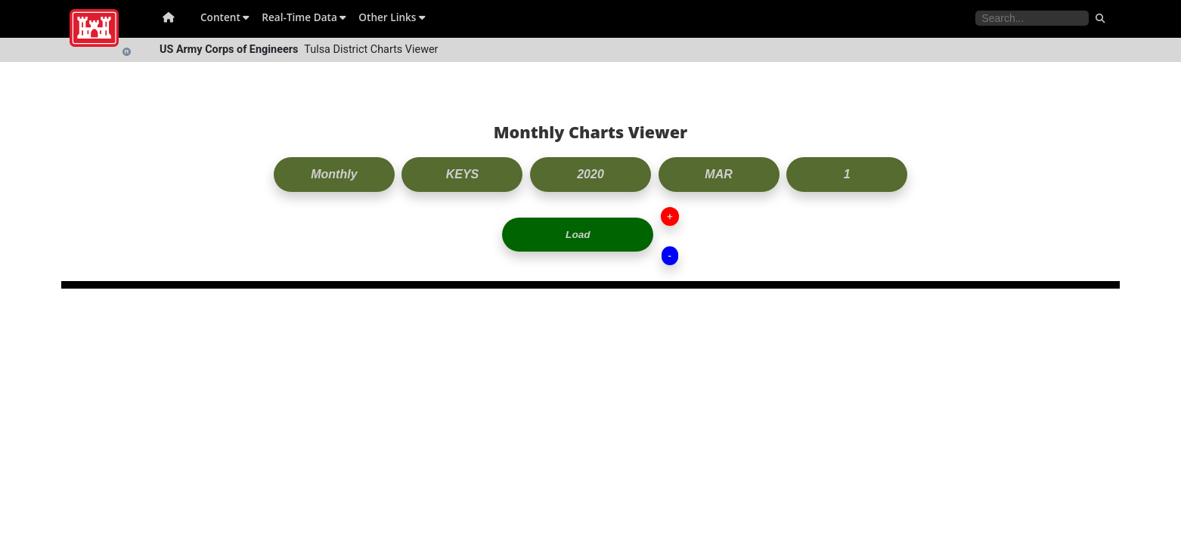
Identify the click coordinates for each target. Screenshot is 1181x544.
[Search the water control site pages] (1032, 18)
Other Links (392, 17)
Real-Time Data (304, 17)
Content (225, 17)
